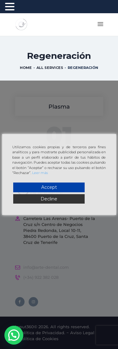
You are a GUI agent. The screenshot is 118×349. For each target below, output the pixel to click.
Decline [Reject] (49, 199)
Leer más (40, 173)
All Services (50, 67)
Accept (49, 187)
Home (26, 67)
